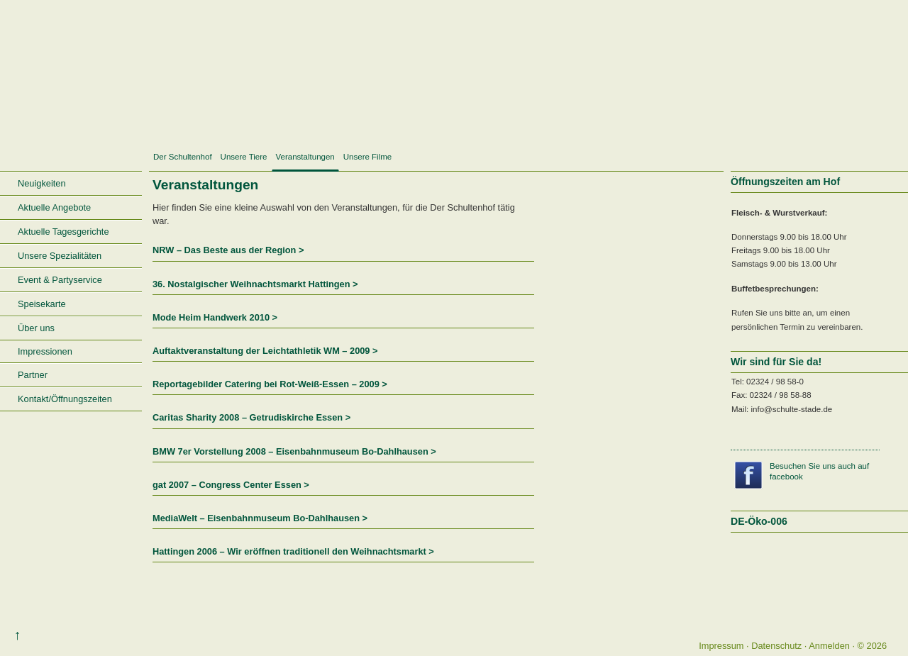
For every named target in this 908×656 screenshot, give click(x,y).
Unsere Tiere (244, 156)
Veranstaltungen (305, 156)
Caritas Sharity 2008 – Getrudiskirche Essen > (251, 417)
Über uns (36, 328)
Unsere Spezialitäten (59, 255)
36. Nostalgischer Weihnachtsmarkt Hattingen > (255, 284)
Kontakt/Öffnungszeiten (65, 399)
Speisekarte (42, 304)
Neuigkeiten (42, 183)
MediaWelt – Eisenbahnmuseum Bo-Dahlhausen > (260, 518)
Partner (33, 374)
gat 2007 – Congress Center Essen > (231, 484)
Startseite (71, 158)
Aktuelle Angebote (54, 207)
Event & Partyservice (60, 279)
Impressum (721, 645)
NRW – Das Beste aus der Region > (228, 250)
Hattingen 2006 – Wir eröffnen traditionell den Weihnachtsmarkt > (293, 551)
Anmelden (829, 645)
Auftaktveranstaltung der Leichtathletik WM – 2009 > (265, 350)
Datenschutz (776, 645)
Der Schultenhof (182, 156)
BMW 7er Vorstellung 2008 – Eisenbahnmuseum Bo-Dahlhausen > (294, 451)
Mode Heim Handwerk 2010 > (215, 317)
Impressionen (45, 351)
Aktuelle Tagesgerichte (63, 231)
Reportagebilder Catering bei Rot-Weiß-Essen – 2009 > (270, 384)
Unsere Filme (367, 156)
